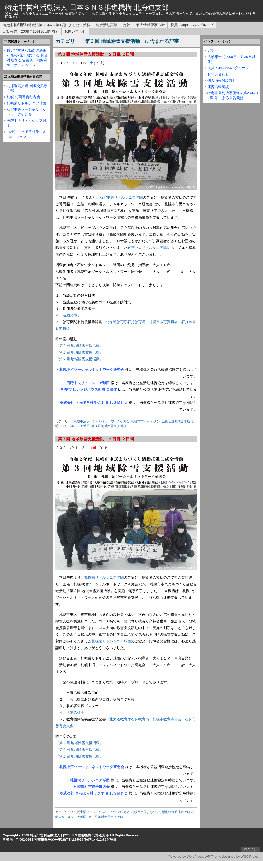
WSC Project (250, 856)
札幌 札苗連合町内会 (23, 97)
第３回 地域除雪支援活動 (108, 426)
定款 (126, 25)
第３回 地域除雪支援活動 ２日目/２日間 (96, 54)
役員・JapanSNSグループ (192, 25)
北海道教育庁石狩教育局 (125, 322)
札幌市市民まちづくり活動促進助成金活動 (160, 421)
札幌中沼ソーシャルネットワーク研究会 (101, 421)
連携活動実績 (106, 25)
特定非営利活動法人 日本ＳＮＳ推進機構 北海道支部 (86, 7)
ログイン (250, 849)
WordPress (195, 856)
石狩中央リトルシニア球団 (121, 197)
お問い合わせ (75, 31)
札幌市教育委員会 (163, 322)
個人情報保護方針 (150, 25)
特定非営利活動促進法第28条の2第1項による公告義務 (46, 25)
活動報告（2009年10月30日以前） (31, 31)
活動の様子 (72, 315)
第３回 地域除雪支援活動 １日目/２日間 (96, 439)
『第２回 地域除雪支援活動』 (79, 346)
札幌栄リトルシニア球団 (104, 577)
